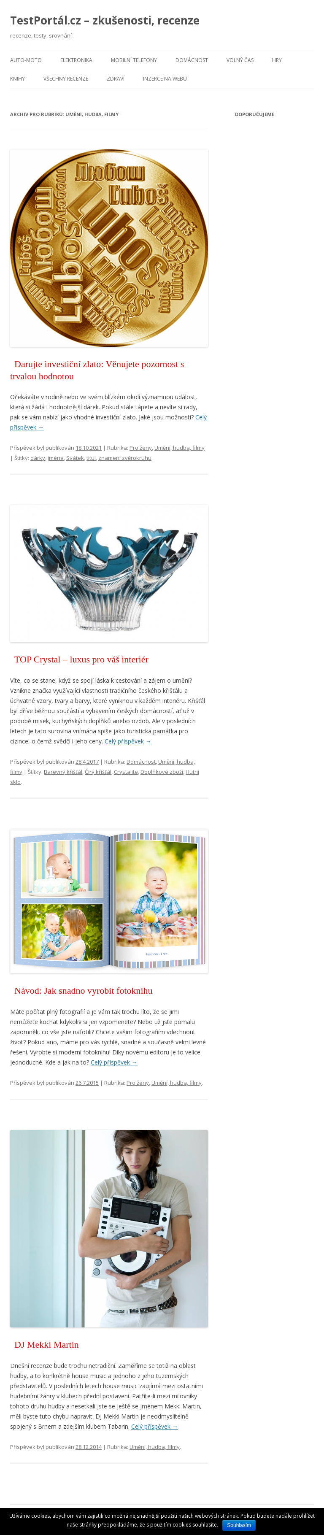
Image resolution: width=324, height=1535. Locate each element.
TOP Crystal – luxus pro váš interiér (81, 659)
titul (91, 458)
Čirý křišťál (98, 772)
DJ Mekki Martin (46, 1344)
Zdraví (115, 78)
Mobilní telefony (134, 60)
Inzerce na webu (165, 78)
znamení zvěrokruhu (124, 458)
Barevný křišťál (63, 772)
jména (56, 458)
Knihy (17, 78)
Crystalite (126, 772)
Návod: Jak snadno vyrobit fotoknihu (83, 990)
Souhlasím (239, 1525)
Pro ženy (141, 447)
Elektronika (76, 60)
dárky (37, 458)
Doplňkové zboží (161, 772)
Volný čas (240, 60)
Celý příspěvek (128, 741)
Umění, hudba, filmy (179, 447)
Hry (277, 60)
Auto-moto (26, 60)
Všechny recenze (65, 78)
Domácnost (192, 60)
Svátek (75, 458)
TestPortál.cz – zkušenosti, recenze (105, 20)
